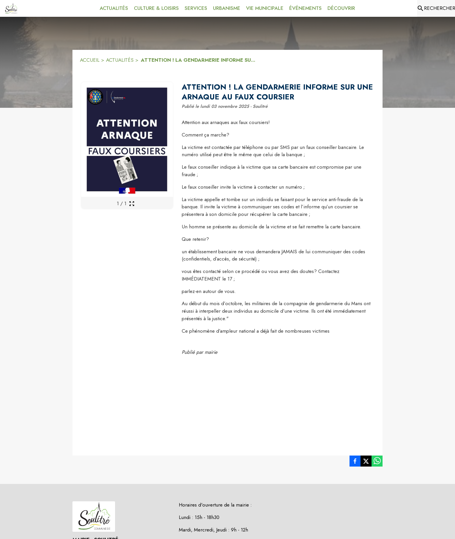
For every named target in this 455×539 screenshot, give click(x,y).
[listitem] (355, 462)
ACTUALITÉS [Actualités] (120, 60)
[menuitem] (114, 8)
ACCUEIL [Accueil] (89, 60)
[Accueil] (11, 8)
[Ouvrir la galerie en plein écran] (131, 203)
